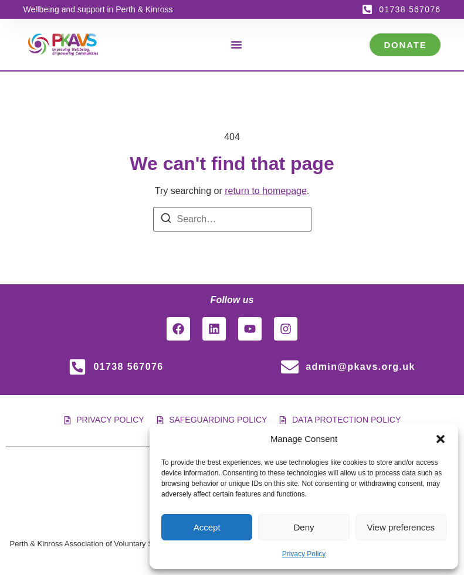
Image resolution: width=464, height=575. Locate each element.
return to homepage (266, 191)
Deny (303, 527)
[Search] (166, 220)
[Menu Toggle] (236, 44)
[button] (440, 439)
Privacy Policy (304, 554)
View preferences (401, 527)
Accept (207, 527)
